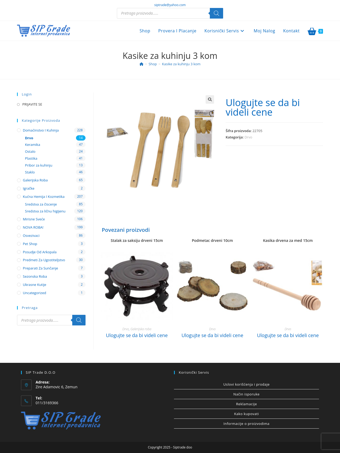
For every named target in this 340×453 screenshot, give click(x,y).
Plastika (31, 158)
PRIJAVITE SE (32, 104)
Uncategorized (34, 292)
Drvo (248, 137)
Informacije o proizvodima (246, 423)
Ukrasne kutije (34, 284)
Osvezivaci (31, 235)
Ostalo (30, 151)
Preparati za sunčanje (40, 268)
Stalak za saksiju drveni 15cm (137, 240)
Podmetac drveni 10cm (212, 240)
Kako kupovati (246, 413)
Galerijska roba (140, 329)
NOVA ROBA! (33, 227)
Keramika (32, 144)
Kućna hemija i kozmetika (44, 196)
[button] (210, 99)
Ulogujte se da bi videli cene (263, 107)
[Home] (141, 64)
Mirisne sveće (34, 219)
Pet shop (30, 243)
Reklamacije (246, 404)
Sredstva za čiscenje (41, 204)
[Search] (216, 13)
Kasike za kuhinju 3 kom (181, 64)
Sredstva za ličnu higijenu (45, 211)
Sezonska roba (35, 276)
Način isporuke (246, 394)
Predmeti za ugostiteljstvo (44, 260)
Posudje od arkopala (40, 252)
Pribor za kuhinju (38, 165)
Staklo (30, 172)
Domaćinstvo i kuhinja (41, 130)
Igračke (29, 188)
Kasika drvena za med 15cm (288, 240)
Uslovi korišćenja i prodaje (246, 384)
